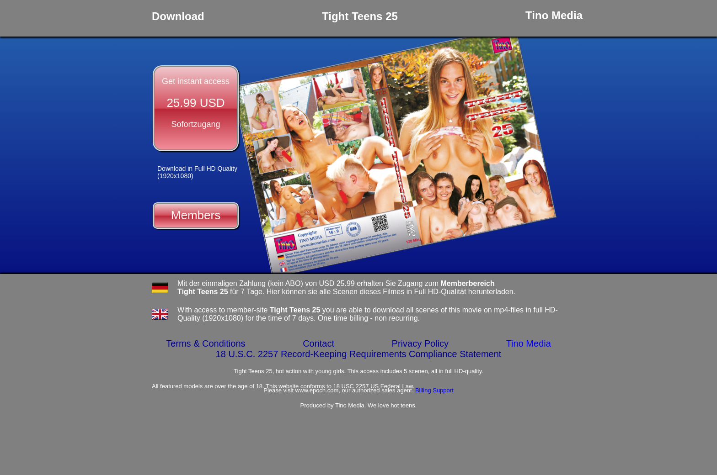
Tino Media (528, 343)
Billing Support (434, 390)
